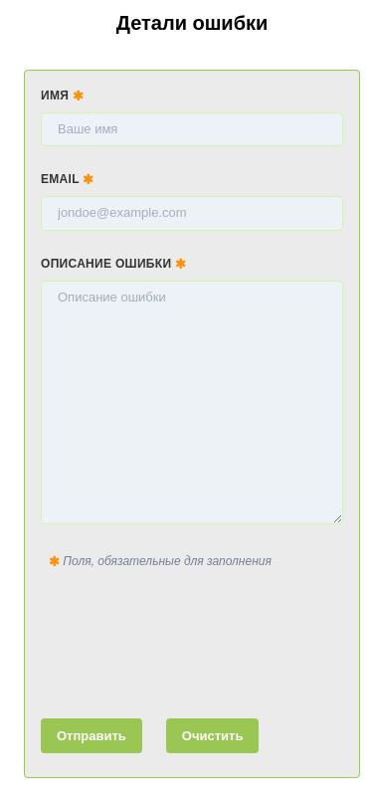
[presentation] (192, 640)
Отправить (91, 735)
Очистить (213, 735)
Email (67, 179)
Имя (62, 95)
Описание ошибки (113, 264)
